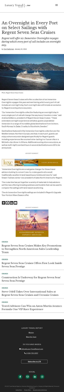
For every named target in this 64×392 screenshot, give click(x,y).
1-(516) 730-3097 (31, 353)
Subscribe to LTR (34, 361)
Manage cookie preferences (40, 390)
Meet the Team (31, 337)
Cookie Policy (19, 390)
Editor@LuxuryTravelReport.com (31, 349)
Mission (31, 332)
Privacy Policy (27, 390)
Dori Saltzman (9, 49)
